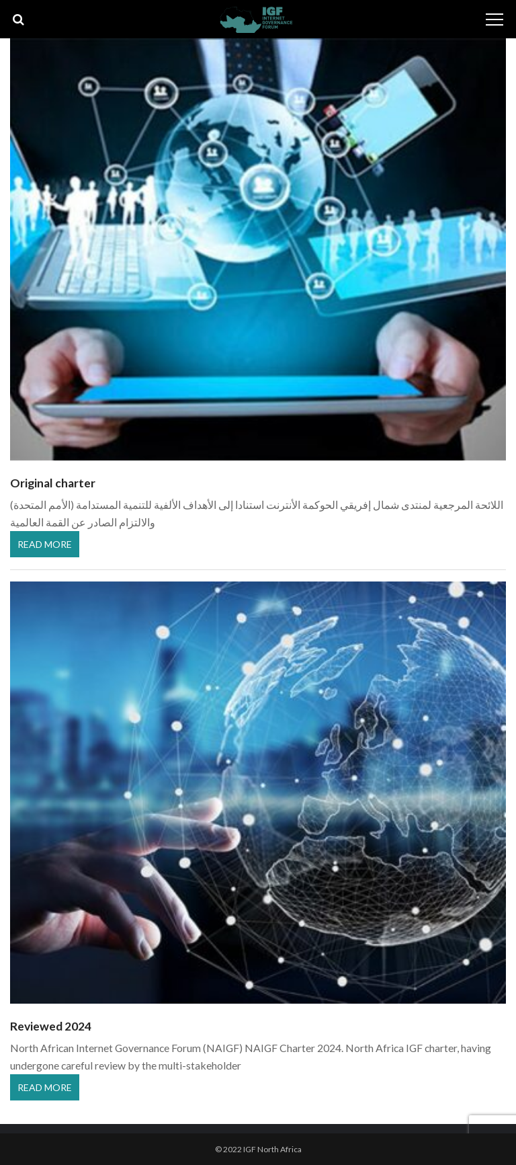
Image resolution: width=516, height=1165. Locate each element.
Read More (44, 544)
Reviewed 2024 (50, 1026)
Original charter (52, 483)
